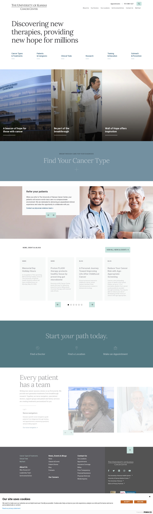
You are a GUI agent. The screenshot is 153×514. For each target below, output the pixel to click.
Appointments (115, 4)
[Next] (92, 307)
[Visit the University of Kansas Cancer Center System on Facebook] (108, 473)
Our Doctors (95, 8)
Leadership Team (25, 475)
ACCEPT (127, 502)
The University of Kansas (115, 483)
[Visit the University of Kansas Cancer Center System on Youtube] (130, 473)
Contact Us (129, 8)
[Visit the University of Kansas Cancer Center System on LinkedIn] (119, 473)
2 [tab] (71, 307)
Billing (79, 470)
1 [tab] (68, 307)
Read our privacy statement (11, 508)
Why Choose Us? (25, 472)
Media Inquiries (82, 481)
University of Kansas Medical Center (118, 480)
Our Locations (105, 8)
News (50, 461)
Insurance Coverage (84, 467)
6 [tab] (81, 307)
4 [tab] (76, 307)
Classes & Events (54, 464)
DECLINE (140, 502)
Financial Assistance (84, 475)
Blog (50, 470)
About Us (86, 8)
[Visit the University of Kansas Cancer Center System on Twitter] (114, 473)
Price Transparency (84, 472)
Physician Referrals (84, 478)
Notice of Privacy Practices (115, 486)
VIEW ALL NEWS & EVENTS (117, 250)
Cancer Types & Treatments (29, 458)
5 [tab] (79, 307)
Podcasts (52, 472)
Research (90, 56)
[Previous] (58, 307)
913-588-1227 (128, 4)
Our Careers (54, 479)
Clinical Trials (66, 56)
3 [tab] (73, 307)
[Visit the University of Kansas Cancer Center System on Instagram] (124, 473)
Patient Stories (53, 467)
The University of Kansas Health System (119, 478)
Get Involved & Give (118, 8)
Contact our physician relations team (39, 209)
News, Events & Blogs (58, 458)
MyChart (138, 8)
